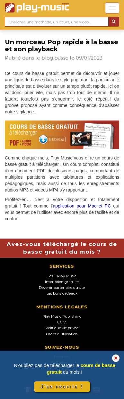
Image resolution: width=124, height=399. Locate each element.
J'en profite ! (62, 386)
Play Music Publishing (62, 316)
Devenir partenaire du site (62, 287)
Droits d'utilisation (62, 334)
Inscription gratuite (62, 282)
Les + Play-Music (62, 276)
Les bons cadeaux (62, 293)
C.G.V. (61, 322)
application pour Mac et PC (82, 205)
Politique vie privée (62, 328)
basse (61, 58)
